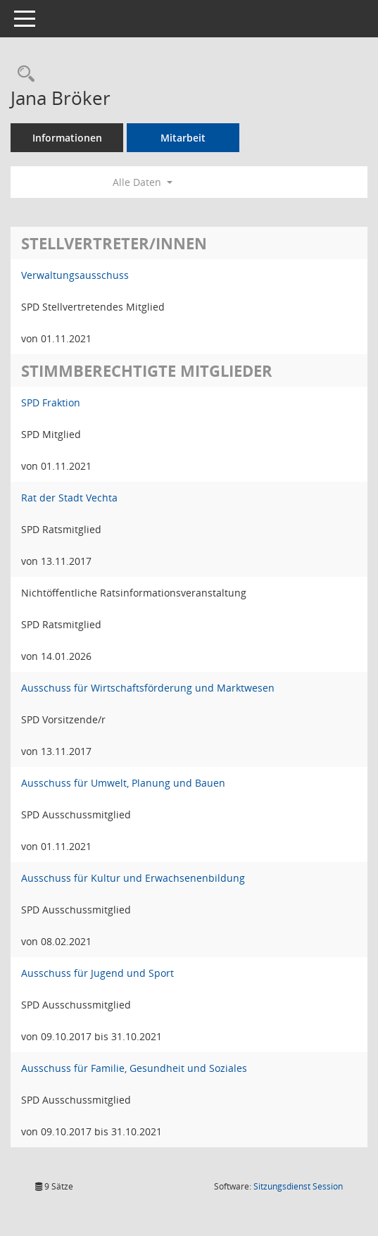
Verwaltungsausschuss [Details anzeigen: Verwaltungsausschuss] (75, 275)
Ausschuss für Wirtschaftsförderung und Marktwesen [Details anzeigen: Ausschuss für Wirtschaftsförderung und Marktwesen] (148, 687)
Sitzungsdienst (298, 1186)
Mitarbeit (183, 137)
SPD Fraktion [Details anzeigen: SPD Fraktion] (50, 402)
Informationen (67, 137)
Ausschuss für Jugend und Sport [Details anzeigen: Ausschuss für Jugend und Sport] (97, 973)
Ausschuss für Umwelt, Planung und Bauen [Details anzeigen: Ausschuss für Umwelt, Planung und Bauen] (123, 782)
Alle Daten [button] (142, 182)
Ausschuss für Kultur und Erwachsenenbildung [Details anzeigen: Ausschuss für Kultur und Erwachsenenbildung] (133, 878)
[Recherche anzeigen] (22, 74)
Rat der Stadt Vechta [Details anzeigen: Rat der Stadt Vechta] (69, 497)
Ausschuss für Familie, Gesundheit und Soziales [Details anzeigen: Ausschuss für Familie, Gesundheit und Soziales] (134, 1068)
